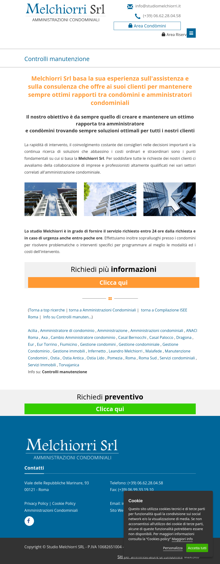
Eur (31, 344)
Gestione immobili (69, 351)
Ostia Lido (95, 358)
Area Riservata (179, 34)
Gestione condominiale (139, 344)
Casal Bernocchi (132, 337)
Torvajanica (69, 364)
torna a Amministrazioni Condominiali (102, 310)
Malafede (153, 351)
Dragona (183, 337)
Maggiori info (182, 539)
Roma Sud (148, 358)
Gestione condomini (98, 344)
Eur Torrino (47, 344)
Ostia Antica (73, 358)
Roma (130, 358)
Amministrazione (112, 330)
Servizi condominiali (177, 358)
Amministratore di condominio (67, 330)
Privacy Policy (36, 503)
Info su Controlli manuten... (67, 317)
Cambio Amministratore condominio (83, 337)
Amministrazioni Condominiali (51, 510)
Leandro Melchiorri (125, 351)
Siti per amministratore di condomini (150, 556)
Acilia (32, 330)
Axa (44, 337)
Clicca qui (113, 282)
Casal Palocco (161, 337)
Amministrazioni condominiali (156, 330)
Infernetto (97, 351)
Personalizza (173, 548)
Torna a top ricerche (47, 310)
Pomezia (114, 358)
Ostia (55, 358)
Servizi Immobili (42, 364)
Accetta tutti (197, 548)
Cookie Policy (64, 503)
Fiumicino (68, 344)
